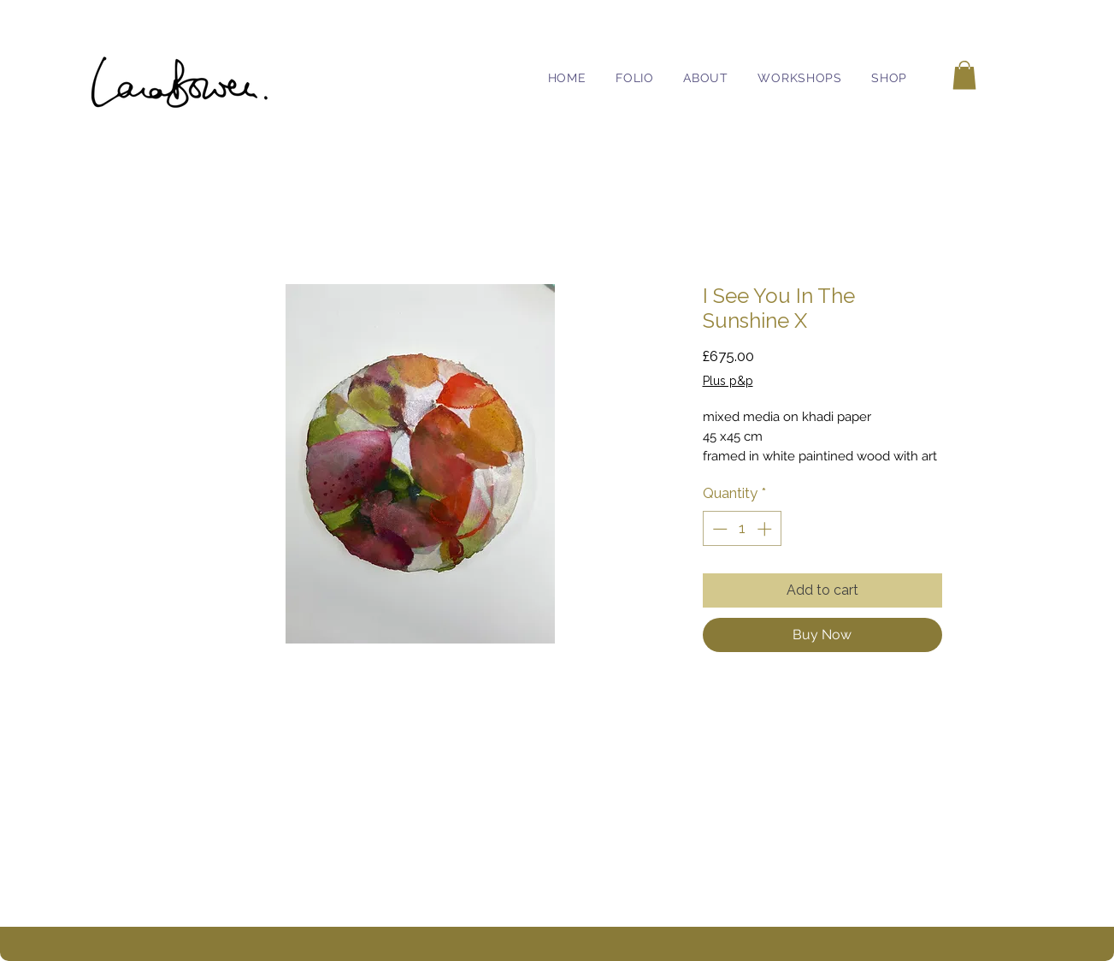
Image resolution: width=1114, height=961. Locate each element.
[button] (964, 75)
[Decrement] (718, 529)
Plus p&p (728, 381)
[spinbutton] (741, 529)
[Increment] (766, 529)
